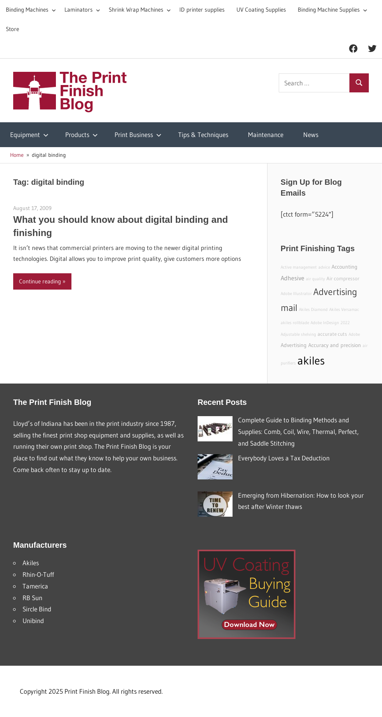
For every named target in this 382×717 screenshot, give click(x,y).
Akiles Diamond (313, 309)
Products (81, 134)
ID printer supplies (202, 9)
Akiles (31, 563)
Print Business (138, 134)
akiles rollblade (295, 322)
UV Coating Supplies (261, 9)
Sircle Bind (37, 609)
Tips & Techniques (203, 134)
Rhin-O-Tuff (38, 574)
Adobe (354, 334)
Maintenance (265, 134)
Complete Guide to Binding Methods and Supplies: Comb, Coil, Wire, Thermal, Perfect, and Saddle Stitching (298, 431)
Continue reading (40, 281)
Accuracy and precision (334, 345)
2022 (345, 322)
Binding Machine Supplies (332, 9)
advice (324, 267)
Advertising (294, 345)
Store (12, 29)
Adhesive (292, 278)
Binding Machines (31, 9)
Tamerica (35, 586)
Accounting (345, 266)
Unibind (33, 620)
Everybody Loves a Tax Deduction (284, 458)
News (310, 134)
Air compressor (342, 278)
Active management (299, 267)
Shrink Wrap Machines (140, 9)
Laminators (82, 9)
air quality (315, 278)
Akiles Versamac (344, 309)
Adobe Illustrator (296, 293)
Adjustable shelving (298, 334)
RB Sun (32, 598)
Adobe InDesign (325, 322)
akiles (311, 360)
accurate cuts (332, 334)
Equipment (29, 134)
